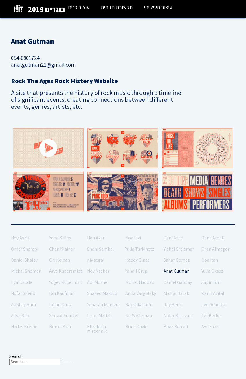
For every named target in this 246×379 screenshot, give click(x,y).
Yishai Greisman (179, 249)
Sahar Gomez (177, 260)
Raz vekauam (138, 305)
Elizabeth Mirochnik (97, 328)
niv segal (95, 260)
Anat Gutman (177, 271)
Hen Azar (95, 238)
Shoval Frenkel (63, 316)
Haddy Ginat (137, 260)
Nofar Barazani (178, 316)
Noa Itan (209, 260)
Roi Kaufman (62, 293)
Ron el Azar (60, 326)
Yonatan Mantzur (103, 305)
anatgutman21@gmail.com (43, 65)
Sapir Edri (211, 282)
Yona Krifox (60, 238)
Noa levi (133, 238)
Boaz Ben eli (176, 326)
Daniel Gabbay (178, 282)
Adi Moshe (97, 282)
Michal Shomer (26, 271)
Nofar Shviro (23, 293)
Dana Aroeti (213, 238)
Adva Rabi (20, 316)
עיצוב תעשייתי (158, 7)
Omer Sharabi (24, 249)
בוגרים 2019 (46, 9)
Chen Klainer (62, 249)
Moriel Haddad (139, 282)
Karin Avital (212, 293)
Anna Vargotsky (140, 293)
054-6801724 (25, 58)
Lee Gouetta (213, 305)
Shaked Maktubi (102, 293)
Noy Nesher (98, 271)
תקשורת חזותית (117, 7)
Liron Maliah (99, 316)
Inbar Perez (60, 305)
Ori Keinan (59, 260)
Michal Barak (176, 293)
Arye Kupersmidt (65, 271)
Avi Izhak (210, 326)
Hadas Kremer (25, 326)
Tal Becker (211, 316)
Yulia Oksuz (212, 271)
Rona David (136, 326)
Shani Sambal (100, 249)
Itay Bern (172, 305)
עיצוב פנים (78, 7)
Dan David (173, 238)
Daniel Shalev (24, 260)
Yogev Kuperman (65, 282)
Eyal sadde (21, 282)
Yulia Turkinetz (139, 249)
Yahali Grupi (136, 271)
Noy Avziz (20, 238)
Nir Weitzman (138, 316)
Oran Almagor (215, 249)
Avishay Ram (23, 305)
